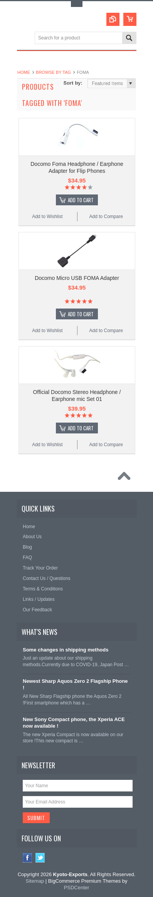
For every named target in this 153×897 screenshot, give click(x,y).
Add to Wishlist (47, 216)
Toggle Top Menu (76, 4)
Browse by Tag (53, 72)
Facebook (27, 858)
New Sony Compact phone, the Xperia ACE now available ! (74, 722)
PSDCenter (76, 887)
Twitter (40, 858)
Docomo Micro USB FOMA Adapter (77, 278)
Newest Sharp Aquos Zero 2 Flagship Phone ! (75, 684)
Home (23, 72)
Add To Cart (81, 200)
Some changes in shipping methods (65, 650)
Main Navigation (23, 38)
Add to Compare (106, 216)
